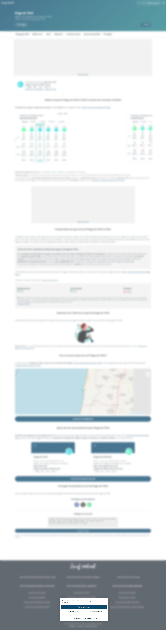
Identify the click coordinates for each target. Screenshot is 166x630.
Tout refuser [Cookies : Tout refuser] (72, 611)
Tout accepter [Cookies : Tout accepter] (84, 607)
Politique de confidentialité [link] (85, 618)
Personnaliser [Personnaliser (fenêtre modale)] (96, 611)
